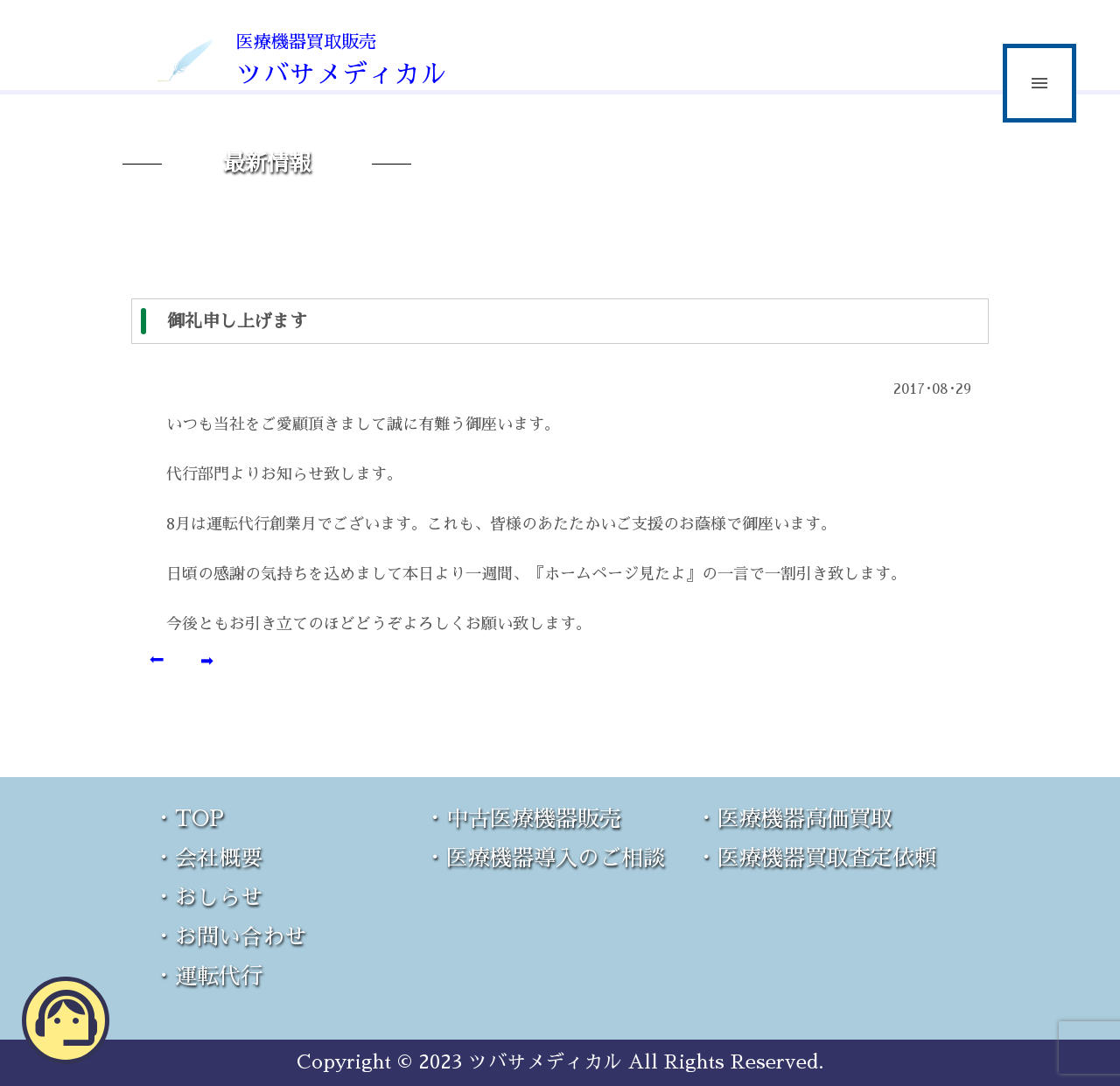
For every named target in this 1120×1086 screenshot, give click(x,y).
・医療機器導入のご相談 (544, 858)
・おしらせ (207, 897)
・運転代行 (207, 976)
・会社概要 (207, 858)
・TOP (188, 819)
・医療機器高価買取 (794, 819)
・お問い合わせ (229, 937)
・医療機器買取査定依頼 (816, 858)
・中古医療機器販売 (522, 819)
